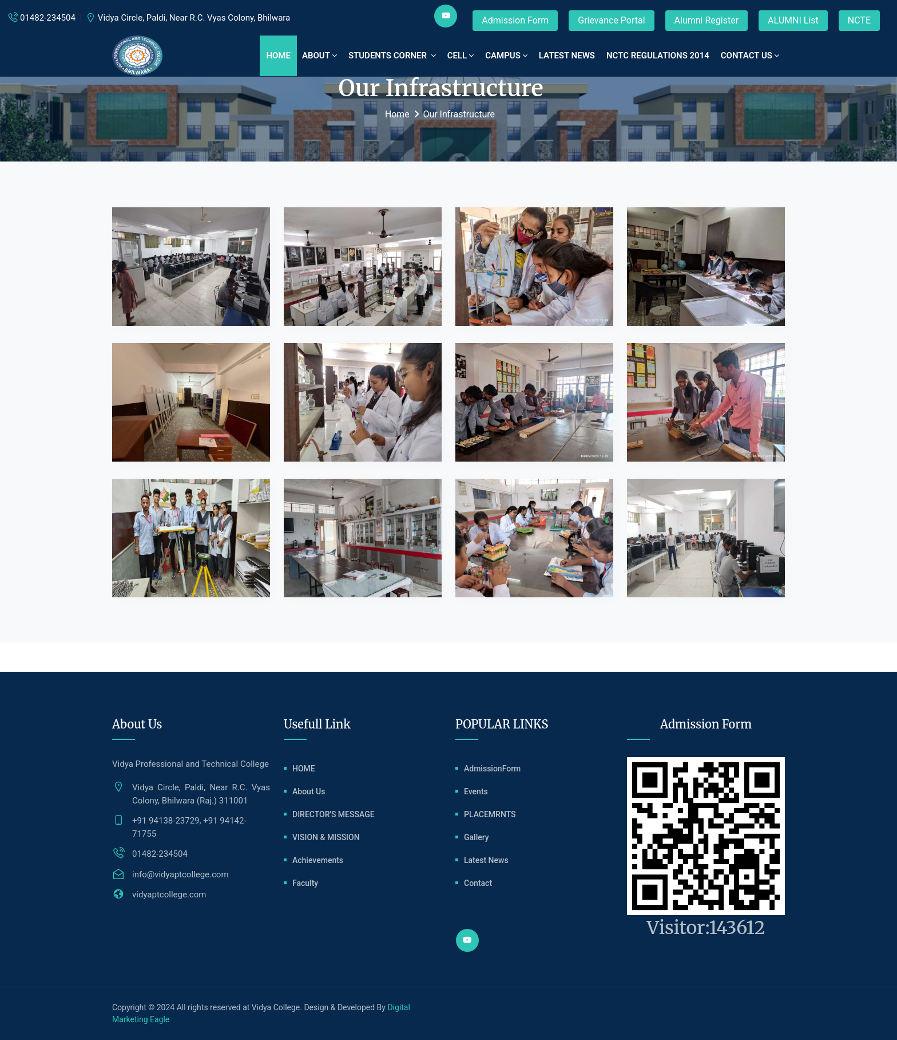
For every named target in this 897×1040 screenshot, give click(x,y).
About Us (308, 791)
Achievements (317, 860)
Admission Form (515, 20)
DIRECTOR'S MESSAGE (333, 814)
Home (278, 55)
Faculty (305, 883)
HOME (303, 768)
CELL (460, 55)
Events (476, 791)
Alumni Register (706, 20)
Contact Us (750, 55)
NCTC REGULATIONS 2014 (657, 55)
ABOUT (319, 55)
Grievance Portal (611, 20)
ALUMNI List (793, 20)
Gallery (476, 837)
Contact (478, 883)
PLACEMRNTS (490, 814)
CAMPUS (506, 55)
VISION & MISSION (326, 837)
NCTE (859, 20)
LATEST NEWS (567, 55)
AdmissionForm (492, 768)
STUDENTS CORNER (392, 55)
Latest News (486, 860)
